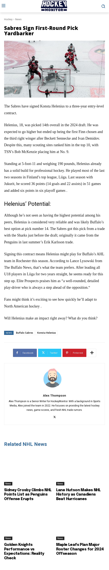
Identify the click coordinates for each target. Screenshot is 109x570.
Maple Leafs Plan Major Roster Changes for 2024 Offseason (80, 549)
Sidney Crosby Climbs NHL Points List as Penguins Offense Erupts (28, 494)
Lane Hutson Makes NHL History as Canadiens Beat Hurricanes (78, 494)
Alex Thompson (54, 395)
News (18, 19)
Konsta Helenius (46, 332)
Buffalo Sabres (24, 332)
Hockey (8, 19)
